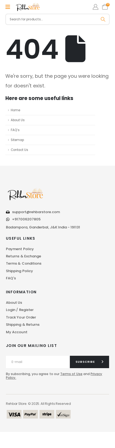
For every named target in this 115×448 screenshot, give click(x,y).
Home (15, 110)
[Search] (103, 19)
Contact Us (19, 150)
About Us (18, 120)
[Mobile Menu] (7, 7)
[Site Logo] (28, 7)
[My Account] (95, 7)
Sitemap (17, 140)
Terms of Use (71, 374)
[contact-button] (89, 362)
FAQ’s (15, 130)
